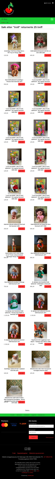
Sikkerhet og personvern (36, 453)
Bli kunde (19, 415)
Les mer (32, 470)
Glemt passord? (50, 437)
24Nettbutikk (31, 475)
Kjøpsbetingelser (22, 453)
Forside (3, 22)
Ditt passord (32, 430)
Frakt (13, 453)
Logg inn (33, 415)
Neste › (27, 410)
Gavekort (26, 415)
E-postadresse (33, 423)
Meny (4, 19)
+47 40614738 (47, 457)
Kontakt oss (41, 415)
